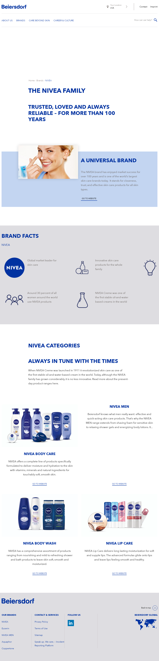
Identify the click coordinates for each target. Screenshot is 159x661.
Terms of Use (41, 629)
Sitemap (39, 635)
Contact (143, 7)
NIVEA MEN (8, 635)
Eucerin (5, 629)
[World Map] (146, 624)
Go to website (89, 199)
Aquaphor (7, 642)
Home (32, 81)
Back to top (146, 608)
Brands (39, 81)
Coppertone (8, 649)
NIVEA (48, 81)
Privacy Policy (41, 622)
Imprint (153, 7)
